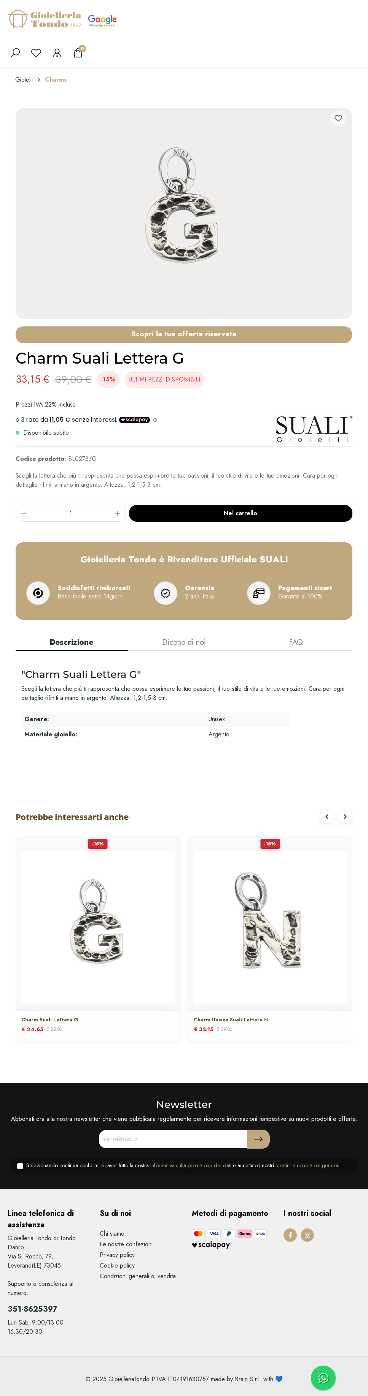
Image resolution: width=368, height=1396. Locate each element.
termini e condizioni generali (308, 1165)
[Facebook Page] (290, 1235)
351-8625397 (32, 1309)
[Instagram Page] (307, 1235)
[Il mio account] (57, 53)
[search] (15, 53)
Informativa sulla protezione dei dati (190, 1165)
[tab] (72, 643)
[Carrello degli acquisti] (78, 53)
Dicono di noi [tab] (184, 642)
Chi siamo (112, 1233)
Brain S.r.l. (248, 1379)
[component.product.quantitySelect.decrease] (24, 513)
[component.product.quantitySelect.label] (71, 513)
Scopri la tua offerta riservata (183, 333)
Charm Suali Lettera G (49, 1020)
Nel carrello (240, 513)
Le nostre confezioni (126, 1244)
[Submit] (258, 1139)
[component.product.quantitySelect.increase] (118, 513)
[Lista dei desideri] (36, 53)
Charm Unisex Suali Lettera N (231, 1020)
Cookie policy (117, 1265)
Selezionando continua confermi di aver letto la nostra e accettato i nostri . (184, 1165)
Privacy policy (117, 1254)
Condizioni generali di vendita (138, 1276)
